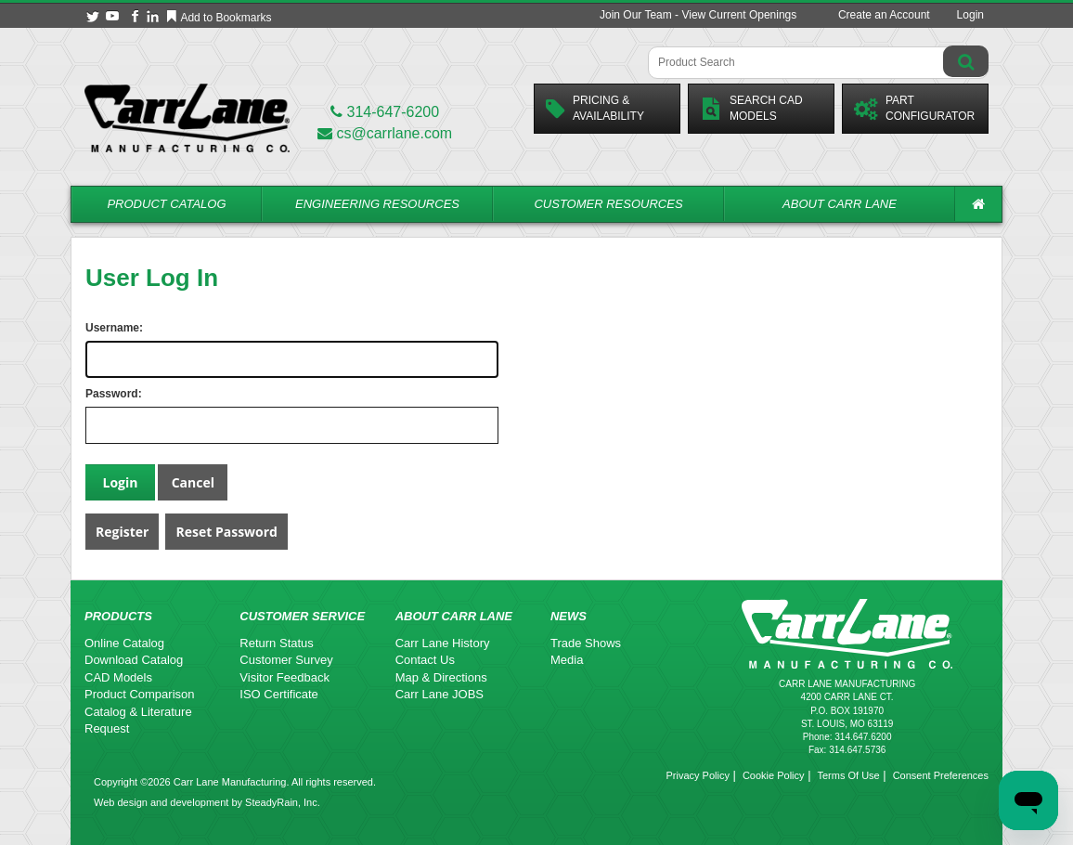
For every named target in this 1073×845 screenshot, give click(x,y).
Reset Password (226, 531)
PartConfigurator (914, 108)
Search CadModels (751, 108)
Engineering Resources (377, 204)
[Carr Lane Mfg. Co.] (187, 117)
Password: (104, 393)
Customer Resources (608, 204)
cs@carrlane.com (384, 133)
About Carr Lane (839, 204)
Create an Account (884, 14)
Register (122, 531)
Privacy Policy (697, 775)
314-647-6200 (384, 112)
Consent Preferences (941, 775)
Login (970, 14)
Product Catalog (166, 204)
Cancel (193, 482)
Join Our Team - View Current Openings (698, 14)
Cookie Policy (774, 775)
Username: (104, 327)
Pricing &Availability (595, 108)
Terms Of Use (848, 775)
